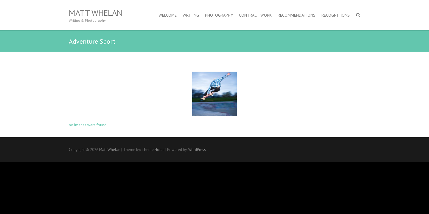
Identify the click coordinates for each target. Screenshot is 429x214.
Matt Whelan (95, 12)
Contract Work (255, 15)
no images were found (87, 125)
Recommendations (296, 15)
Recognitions (335, 15)
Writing (191, 15)
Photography (219, 15)
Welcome (167, 15)
